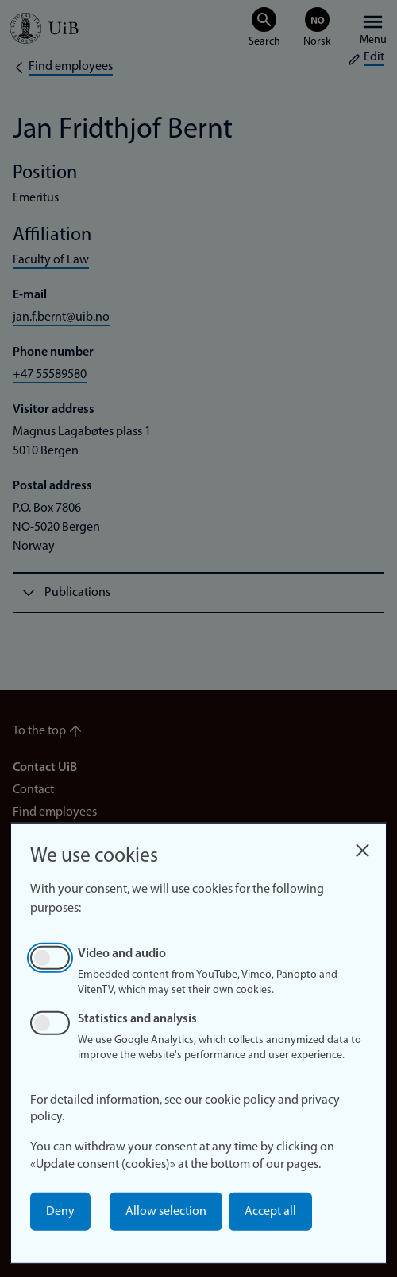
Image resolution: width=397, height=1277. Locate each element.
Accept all (270, 1211)
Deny (60, 1211)
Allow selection (165, 1211)
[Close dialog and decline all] (362, 846)
